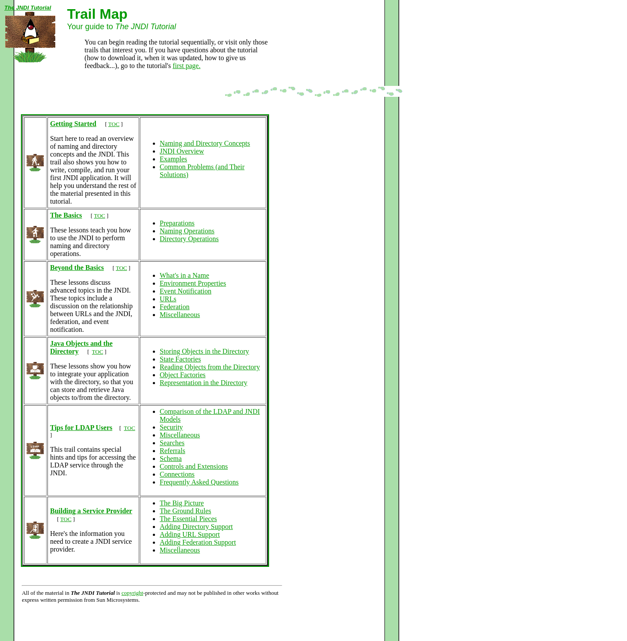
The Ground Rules (185, 511)
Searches (172, 443)
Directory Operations (189, 238)
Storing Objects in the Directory (204, 351)
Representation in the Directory (203, 382)
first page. (186, 65)
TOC (114, 124)
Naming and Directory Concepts (205, 143)
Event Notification (186, 291)
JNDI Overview (182, 151)
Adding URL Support (190, 534)
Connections (177, 474)
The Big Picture (182, 503)
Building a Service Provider (91, 511)
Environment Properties (193, 283)
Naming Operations (187, 231)
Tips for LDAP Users (81, 427)
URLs (168, 299)
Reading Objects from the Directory (210, 367)
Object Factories (183, 374)
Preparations (177, 223)
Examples (173, 159)
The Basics (66, 215)
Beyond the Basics (77, 267)
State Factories (180, 359)
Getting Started (73, 123)
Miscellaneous (180, 314)
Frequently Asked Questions (199, 482)
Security (171, 427)
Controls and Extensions (194, 466)
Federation (174, 306)
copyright (132, 593)
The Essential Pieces (188, 518)
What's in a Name (184, 275)
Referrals (172, 450)
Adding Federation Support (198, 542)
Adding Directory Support (196, 526)
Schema (171, 458)
